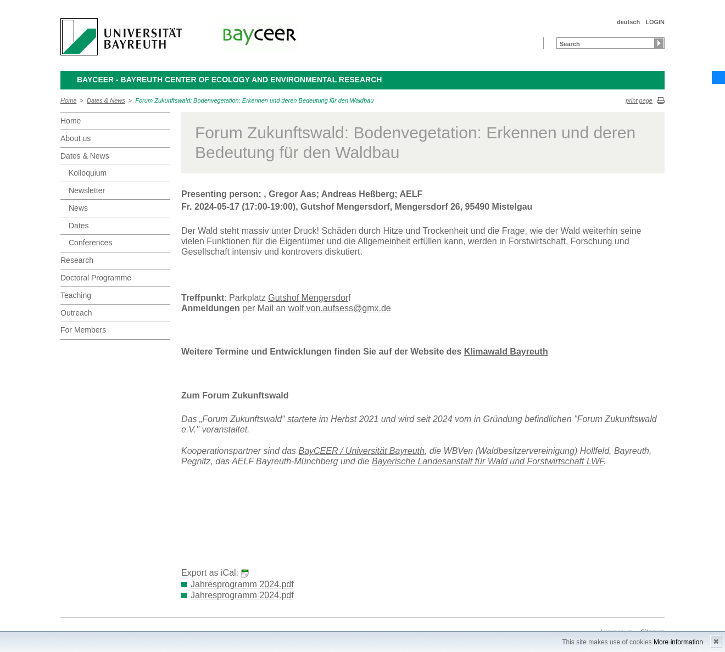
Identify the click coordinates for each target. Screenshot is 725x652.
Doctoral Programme (95, 277)
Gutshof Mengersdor (308, 297)
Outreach (76, 312)
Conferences (90, 242)
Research (76, 260)
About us (75, 138)
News (78, 208)
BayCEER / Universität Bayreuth (361, 451)
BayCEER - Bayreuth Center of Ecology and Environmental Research (229, 79)
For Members (83, 329)
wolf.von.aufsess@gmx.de (339, 308)
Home (68, 100)
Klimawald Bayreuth (506, 351)
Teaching (75, 295)
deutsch (628, 22)
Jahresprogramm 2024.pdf (242, 584)
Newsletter (87, 190)
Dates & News (106, 100)
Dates (79, 225)
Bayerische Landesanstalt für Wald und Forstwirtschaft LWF (488, 461)
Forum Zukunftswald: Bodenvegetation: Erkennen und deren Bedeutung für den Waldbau (254, 100)
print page (639, 100)
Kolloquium (88, 172)
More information (678, 642)
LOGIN (655, 22)
